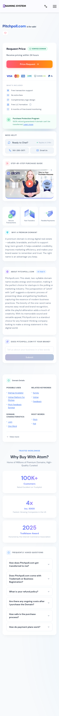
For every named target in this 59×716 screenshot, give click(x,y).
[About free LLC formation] (30, 104)
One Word (12, 426)
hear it (41, 272)
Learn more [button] (28, 124)
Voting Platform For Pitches (16, 399)
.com (10, 422)
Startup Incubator (15, 393)
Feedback (37, 401)
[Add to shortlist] (5, 33)
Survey (36, 393)
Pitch (35, 419)
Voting (36, 397)
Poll (34, 423)
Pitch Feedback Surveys (15, 406)
